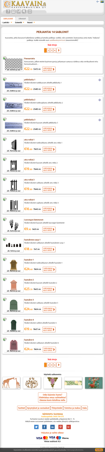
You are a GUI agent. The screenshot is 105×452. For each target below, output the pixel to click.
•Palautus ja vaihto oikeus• (52, 432)
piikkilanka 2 (29, 100)
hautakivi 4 (29, 320)
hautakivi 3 (29, 300)
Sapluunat (8, 18)
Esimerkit (18, 22)
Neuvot (30, 22)
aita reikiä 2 (29, 160)
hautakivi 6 (29, 340)
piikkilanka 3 (29, 120)
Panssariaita (29, 58)
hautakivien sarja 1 (32, 240)
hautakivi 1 (29, 260)
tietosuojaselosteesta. (75, 450)
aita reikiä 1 (29, 140)
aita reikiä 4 (29, 200)
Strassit (22, 18)
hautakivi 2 (29, 280)
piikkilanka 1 (29, 80)
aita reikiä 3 (29, 180)
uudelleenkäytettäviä (57, 40)
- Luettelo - (6, 22)
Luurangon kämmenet (33, 220)
